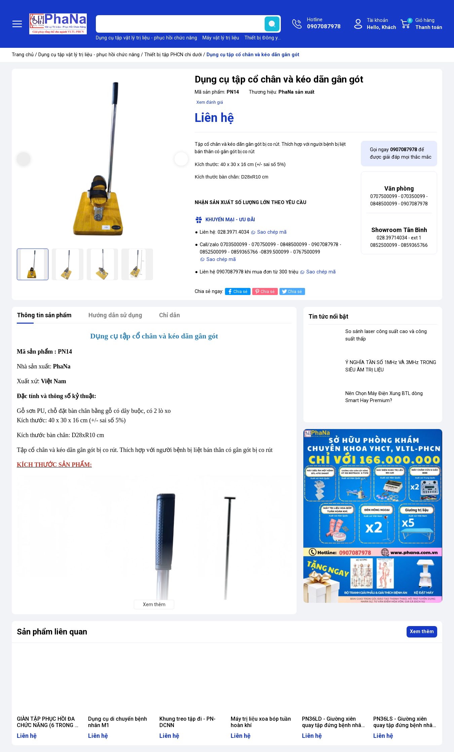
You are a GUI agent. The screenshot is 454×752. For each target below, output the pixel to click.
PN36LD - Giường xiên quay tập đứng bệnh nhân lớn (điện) (333, 725)
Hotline (324, 24)
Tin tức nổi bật (328, 316)
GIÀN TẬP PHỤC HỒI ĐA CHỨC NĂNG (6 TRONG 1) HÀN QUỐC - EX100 (48, 725)
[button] (181, 159)
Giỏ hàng (424, 24)
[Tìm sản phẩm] (188, 24)
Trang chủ (23, 55)
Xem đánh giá (209, 102)
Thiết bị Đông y (261, 38)
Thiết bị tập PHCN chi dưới (173, 55)
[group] (102, 159)
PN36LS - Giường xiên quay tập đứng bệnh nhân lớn (404, 725)
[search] (272, 24)
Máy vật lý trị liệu (220, 38)
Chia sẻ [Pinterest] (264, 291)
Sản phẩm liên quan (52, 631)
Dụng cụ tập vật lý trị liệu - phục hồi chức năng (146, 38)
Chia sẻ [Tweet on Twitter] (291, 291)
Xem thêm (422, 631)
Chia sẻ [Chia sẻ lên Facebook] (237, 291)
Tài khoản (381, 24)
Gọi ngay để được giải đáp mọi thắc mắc (400, 153)
